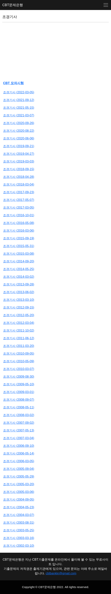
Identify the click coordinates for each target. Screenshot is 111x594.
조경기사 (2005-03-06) (18, 492)
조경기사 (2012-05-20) (18, 315)
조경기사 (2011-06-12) (18, 338)
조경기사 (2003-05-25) (18, 530)
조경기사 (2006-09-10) (18, 445)
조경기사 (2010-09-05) (18, 353)
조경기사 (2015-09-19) (18, 238)
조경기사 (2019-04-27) (18, 153)
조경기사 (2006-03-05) (18, 461)
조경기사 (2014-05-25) (18, 269)
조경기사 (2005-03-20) (18, 484)
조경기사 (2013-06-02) (18, 292)
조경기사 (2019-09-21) (18, 146)
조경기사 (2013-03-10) (18, 299)
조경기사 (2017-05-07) (18, 200)
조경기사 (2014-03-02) (18, 276)
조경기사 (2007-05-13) (18, 430)
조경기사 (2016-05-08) (18, 223)
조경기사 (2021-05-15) (18, 107)
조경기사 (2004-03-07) (18, 515)
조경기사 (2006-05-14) (18, 453)
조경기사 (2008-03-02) (18, 415)
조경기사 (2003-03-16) (18, 538)
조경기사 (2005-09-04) (18, 468)
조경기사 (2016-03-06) (18, 230)
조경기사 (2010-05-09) (18, 361)
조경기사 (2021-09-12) (18, 100)
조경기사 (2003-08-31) (18, 522)
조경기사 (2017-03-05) (18, 207)
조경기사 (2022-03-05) (18, 92)
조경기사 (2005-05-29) (18, 476)
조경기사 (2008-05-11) (18, 407)
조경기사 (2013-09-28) (18, 284)
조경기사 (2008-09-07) (18, 399)
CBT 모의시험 (13, 83)
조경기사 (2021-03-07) (18, 115)
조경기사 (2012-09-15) (18, 307)
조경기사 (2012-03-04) (18, 322)
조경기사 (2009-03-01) (18, 392)
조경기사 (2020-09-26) (18, 123)
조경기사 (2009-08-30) (18, 376)
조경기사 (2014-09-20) (18, 261)
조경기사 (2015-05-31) (18, 246)
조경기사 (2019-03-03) (18, 161)
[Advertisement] (55, 52)
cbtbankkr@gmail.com (61, 573)
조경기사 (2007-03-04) (18, 438)
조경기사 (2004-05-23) (18, 507)
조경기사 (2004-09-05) (18, 499)
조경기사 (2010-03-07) (18, 369)
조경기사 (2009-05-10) (18, 384)
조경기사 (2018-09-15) (18, 169)
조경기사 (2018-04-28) (18, 176)
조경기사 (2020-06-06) (18, 138)
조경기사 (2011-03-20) (18, 346)
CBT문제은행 (12, 5)
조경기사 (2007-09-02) (18, 422)
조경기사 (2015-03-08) (18, 253)
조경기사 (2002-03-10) (18, 545)
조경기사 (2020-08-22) (18, 130)
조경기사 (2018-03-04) (18, 184)
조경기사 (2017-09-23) (18, 192)
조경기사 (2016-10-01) (18, 215)
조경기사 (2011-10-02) (18, 330)
